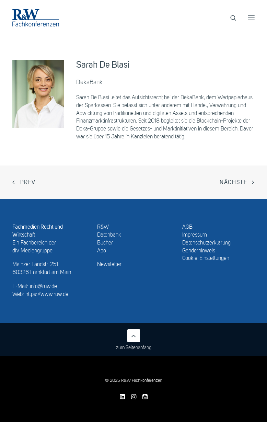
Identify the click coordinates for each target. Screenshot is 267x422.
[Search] (230, 18)
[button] (251, 18)
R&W (103, 227)
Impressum (194, 235)
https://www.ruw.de (46, 294)
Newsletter (109, 264)
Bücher (105, 243)
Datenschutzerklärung (206, 243)
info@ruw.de (43, 286)
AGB (187, 227)
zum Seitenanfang (133, 339)
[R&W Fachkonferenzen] (35, 17)
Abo (101, 251)
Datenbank (109, 235)
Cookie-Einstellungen (205, 258)
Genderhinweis (198, 251)
